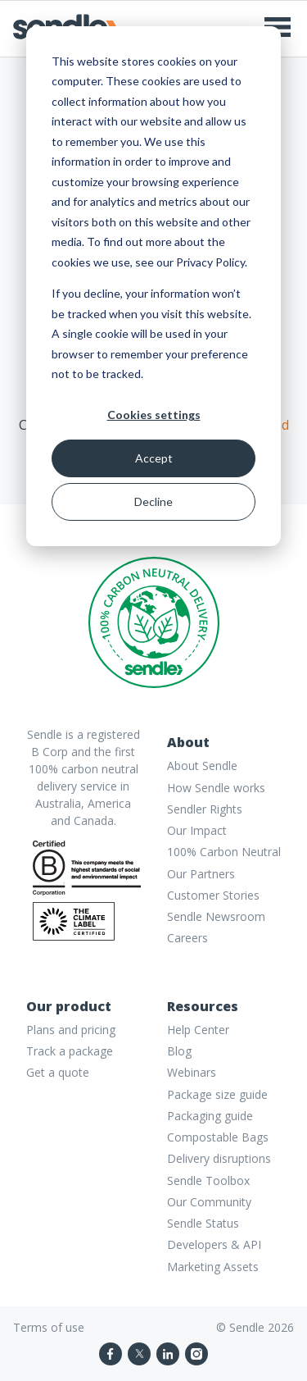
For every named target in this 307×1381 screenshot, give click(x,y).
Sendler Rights (204, 809)
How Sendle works (216, 787)
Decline (153, 501)
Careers (187, 938)
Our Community (209, 1202)
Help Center (198, 1029)
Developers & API (214, 1244)
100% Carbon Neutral (224, 851)
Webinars (191, 1072)
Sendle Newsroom (216, 916)
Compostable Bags (218, 1137)
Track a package (69, 1051)
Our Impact (197, 830)
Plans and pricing (70, 1029)
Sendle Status (203, 1223)
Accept (154, 458)
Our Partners (201, 874)
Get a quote (57, 1072)
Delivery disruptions (219, 1158)
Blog (179, 1051)
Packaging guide (210, 1115)
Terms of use (48, 1327)
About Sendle (202, 765)
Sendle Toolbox (208, 1180)
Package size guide (217, 1094)
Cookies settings (154, 415)
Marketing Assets (213, 1266)
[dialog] (153, 286)
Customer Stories (213, 895)
